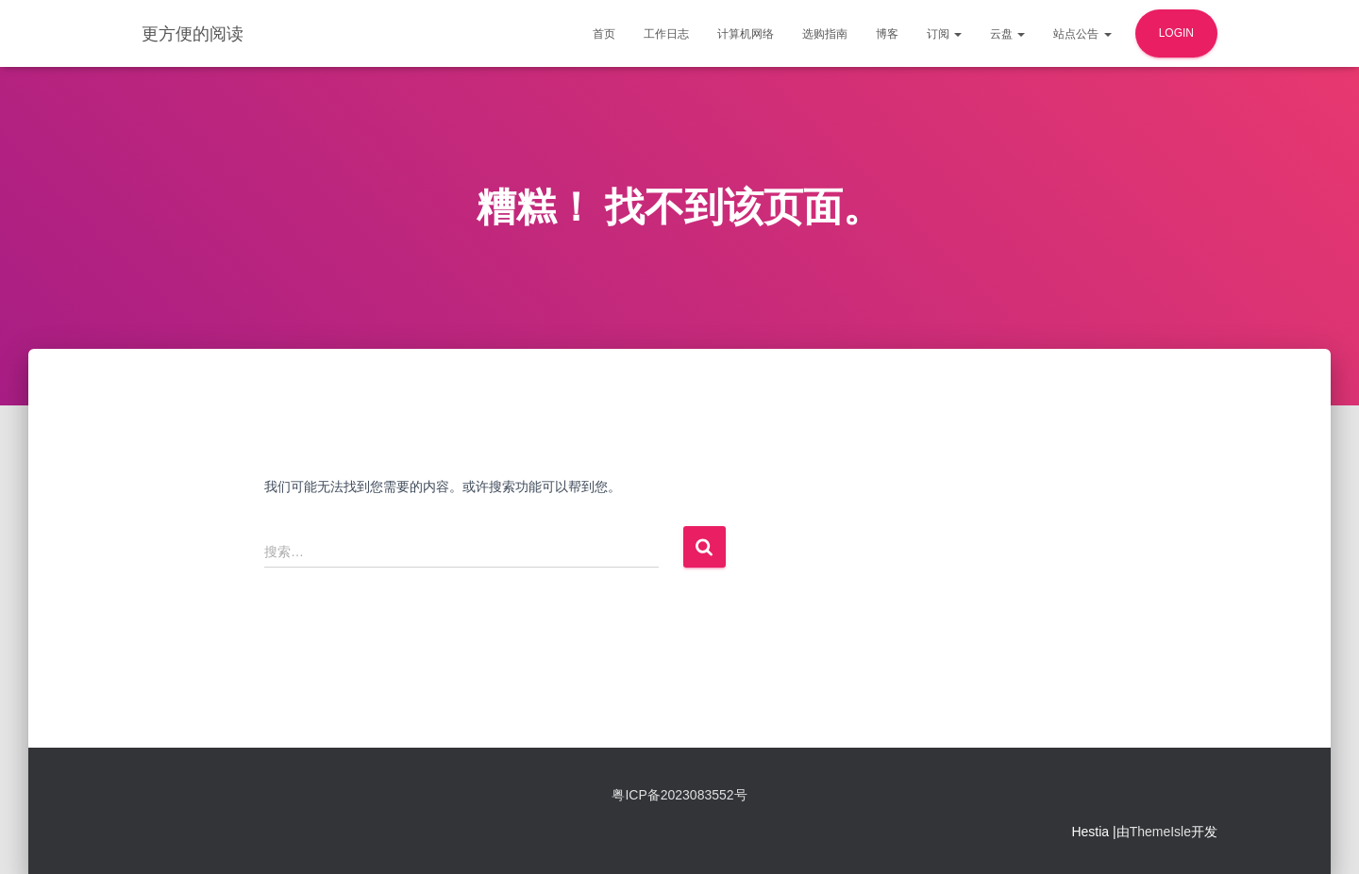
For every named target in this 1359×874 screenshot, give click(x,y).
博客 (887, 34)
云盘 (1007, 34)
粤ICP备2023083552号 (679, 794)
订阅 (944, 34)
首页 (604, 34)
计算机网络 (745, 34)
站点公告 (1082, 34)
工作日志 (666, 34)
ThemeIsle (1160, 831)
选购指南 (824, 34)
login (1176, 33)
